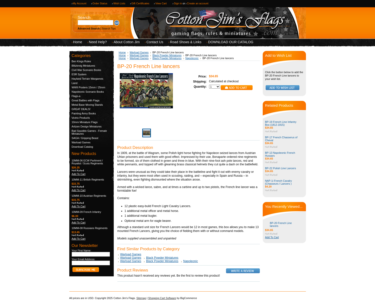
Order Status (99, 3)
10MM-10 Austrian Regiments (89, 195)
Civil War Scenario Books (86, 70)
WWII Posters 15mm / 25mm (88, 87)
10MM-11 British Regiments (88, 179)
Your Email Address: (83, 259)
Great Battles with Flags (85, 100)
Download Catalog (82, 146)
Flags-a (76, 96)
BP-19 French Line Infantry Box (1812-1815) (281, 123)
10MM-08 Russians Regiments (90, 228)
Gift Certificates (140, 3)
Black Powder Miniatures (166, 55)
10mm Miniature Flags (85, 122)
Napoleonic (192, 58)
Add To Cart (78, 174)
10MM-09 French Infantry (86, 211)
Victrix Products (81, 117)
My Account (79, 3)
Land (75, 83)
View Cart (161, 3)
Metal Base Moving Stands (87, 104)
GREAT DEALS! (81, 109)
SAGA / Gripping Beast (85, 138)
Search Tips (109, 28)
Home (122, 52)
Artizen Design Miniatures (87, 126)
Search (84, 17)
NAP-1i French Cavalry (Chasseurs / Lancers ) (278, 182)
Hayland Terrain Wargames (87, 78)
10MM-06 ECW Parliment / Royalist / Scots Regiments (87, 162)
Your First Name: (81, 250)
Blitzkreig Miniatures (83, 65)
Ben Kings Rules (81, 61)
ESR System (79, 74)
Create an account (197, 3)
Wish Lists (119, 3)
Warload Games (81, 142)
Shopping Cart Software (162, 298)
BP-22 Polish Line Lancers (280, 168)
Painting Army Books (84, 113)
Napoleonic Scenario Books (88, 91)
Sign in (178, 3)
